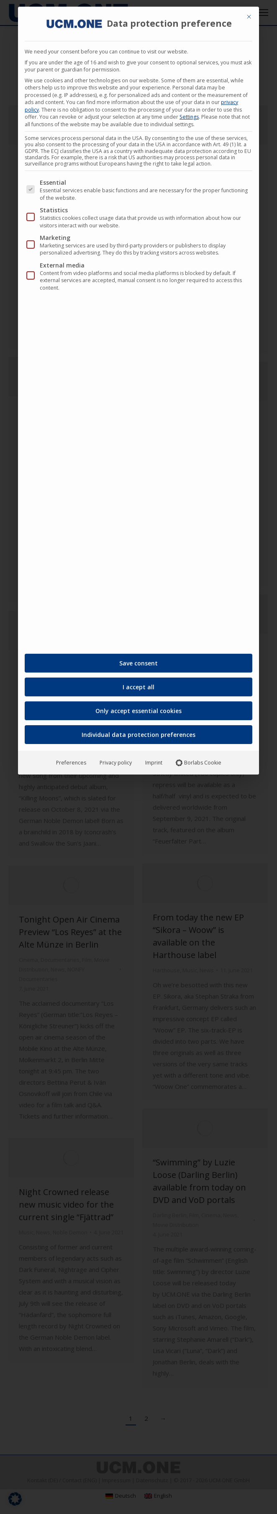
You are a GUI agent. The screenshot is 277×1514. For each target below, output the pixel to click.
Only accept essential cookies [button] (138, 707)
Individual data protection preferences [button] (138, 731)
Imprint (153, 759)
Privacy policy (116, 759)
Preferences (71, 759)
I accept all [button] (138, 684)
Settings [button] (189, 113)
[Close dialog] (249, 13)
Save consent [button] (138, 660)
